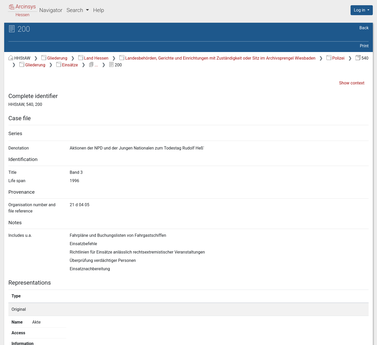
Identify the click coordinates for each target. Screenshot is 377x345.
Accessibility (332, 338)
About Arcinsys (264, 338)
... (93, 64)
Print (364, 45)
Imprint (364, 338)
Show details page (274, 309)
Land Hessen (93, 58)
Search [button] (75, 10)
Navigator (50, 10)
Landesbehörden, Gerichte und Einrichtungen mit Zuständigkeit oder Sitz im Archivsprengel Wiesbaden (217, 58)
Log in (360, 10)
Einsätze (67, 64)
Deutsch (31, 334)
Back (364, 27)
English (11, 334)
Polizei (335, 58)
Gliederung (54, 58)
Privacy (299, 338)
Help (98, 10)
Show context (351, 82)
